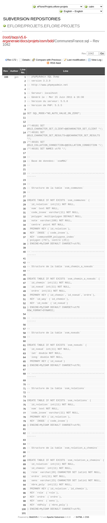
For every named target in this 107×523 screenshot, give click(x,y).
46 (24, 279)
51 (24, 299)
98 (24, 501)
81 (24, 429)
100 (24, 509)
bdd (50, 41)
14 (24, 132)
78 (24, 417)
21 (24, 169)
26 (24, 192)
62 (24, 349)
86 (24, 452)
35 (24, 229)
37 (24, 237)
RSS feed (55, 63)
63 (24, 353)
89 (24, 464)
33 (24, 220)
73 (24, 396)
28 (24, 200)
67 (24, 369)
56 (24, 324)
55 (24, 318)
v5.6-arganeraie (14, 39)
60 (24, 341)
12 (24, 121)
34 (24, 224)
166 (6, 77)
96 (24, 493)
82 (24, 433)
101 (24, 513)
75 (24, 404)
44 (24, 270)
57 (24, 328)
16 (24, 149)
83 (24, 440)
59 (24, 337)
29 (24, 204)
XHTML (79, 517)
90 (24, 468)
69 (24, 380)
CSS (87, 517)
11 (24, 117)
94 (24, 484)
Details (26, 59)
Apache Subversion (55, 517)
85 (24, 448)
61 (24, 345)
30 (24, 208)
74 (24, 400)
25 (24, 188)
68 (24, 373)
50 (24, 295)
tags (15, 37)
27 (24, 196)
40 (24, 251)
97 (24, 497)
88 (24, 460)
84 (24, 444)
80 (24, 425)
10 (24, 113)
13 (24, 125)
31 (24, 212)
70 (24, 384)
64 (24, 357)
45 (24, 275)
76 (24, 408)
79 (24, 421)
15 (24, 142)
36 (24, 233)
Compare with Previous (48, 59)
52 (24, 303)
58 (24, 333)
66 (24, 365)
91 (24, 472)
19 (24, 161)
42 (24, 262)
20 (24, 165)
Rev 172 (11, 59)
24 (24, 184)
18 (24, 157)
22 (24, 173)
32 (24, 216)
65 (24, 361)
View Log (96, 59)
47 (24, 283)
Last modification (76, 59)
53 (24, 307)
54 (24, 314)
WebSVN (33, 517)
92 (24, 476)
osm (43, 41)
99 (24, 505)
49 (24, 291)
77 (24, 413)
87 (24, 456)
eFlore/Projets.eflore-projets (43, 26)
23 (24, 180)
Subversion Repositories (31, 19)
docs (24, 41)
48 (24, 287)
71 (24, 388)
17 (24, 153)
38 (24, 243)
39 (24, 247)
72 (24, 392)
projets (34, 41)
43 (24, 266)
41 (24, 258)
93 (24, 480)
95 (24, 488)
